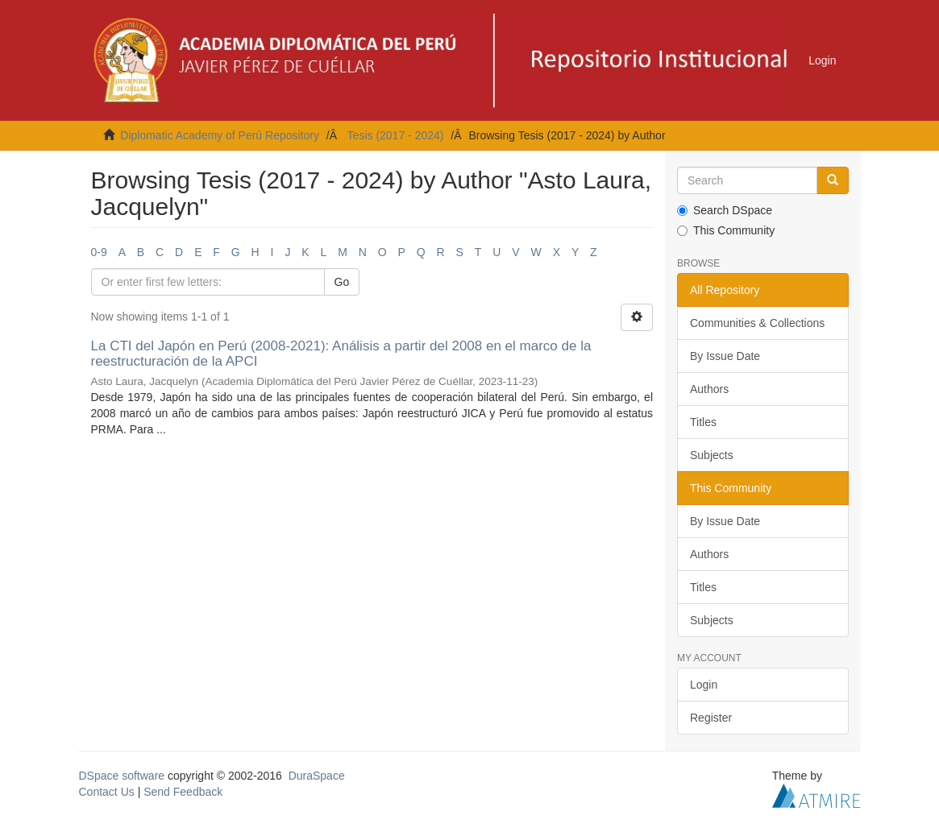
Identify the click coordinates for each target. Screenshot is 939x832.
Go (342, 281)
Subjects (711, 455)
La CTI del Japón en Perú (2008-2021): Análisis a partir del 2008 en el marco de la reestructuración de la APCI (341, 353)
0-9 (99, 252)
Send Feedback (182, 791)
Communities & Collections (757, 323)
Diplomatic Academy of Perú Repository (219, 135)
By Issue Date (725, 356)
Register (711, 717)
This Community (726, 230)
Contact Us (107, 791)
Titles (703, 422)
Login (703, 684)
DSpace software (122, 775)
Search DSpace (724, 210)
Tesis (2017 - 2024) (395, 135)
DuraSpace (317, 775)
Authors (709, 389)
